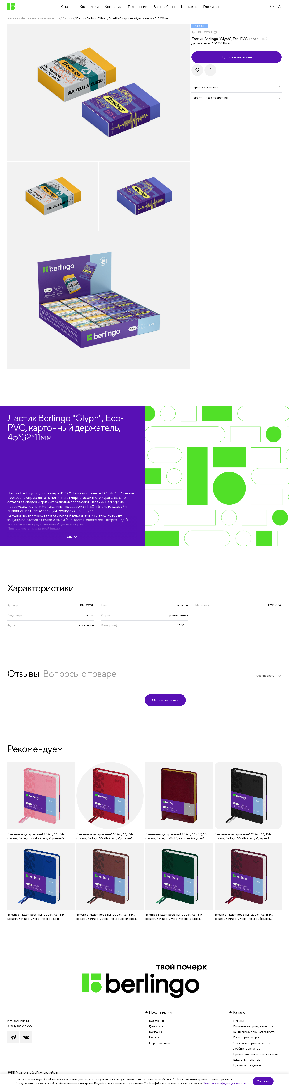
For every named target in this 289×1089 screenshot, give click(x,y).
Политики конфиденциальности (224, 1083)
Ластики (68, 18)
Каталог (12, 18)
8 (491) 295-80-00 (19, 1026)
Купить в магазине (236, 57)
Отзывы (23, 673)
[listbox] (269, 676)
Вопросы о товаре (79, 673)
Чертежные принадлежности (40, 18)
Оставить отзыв (165, 700)
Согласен (263, 1081)
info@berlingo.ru (18, 1021)
